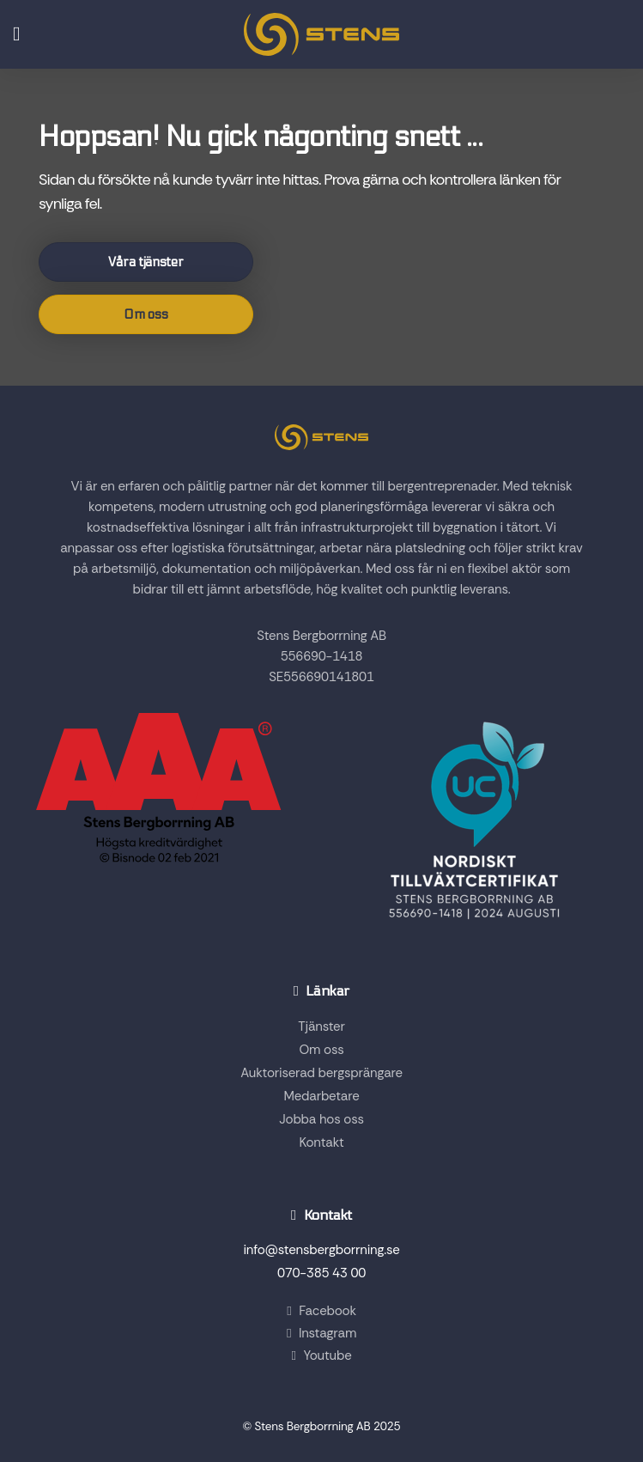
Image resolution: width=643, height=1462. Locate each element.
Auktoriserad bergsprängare (321, 1072)
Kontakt (321, 1142)
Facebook (321, 1310)
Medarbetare (322, 1096)
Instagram (321, 1333)
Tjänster (321, 1026)
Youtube (321, 1355)
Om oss (145, 314)
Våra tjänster (145, 262)
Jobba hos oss (321, 1119)
